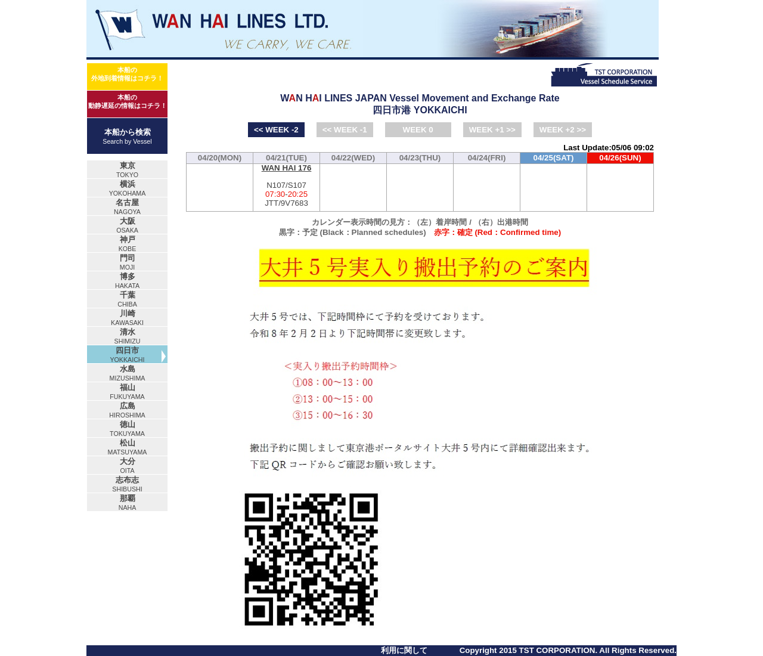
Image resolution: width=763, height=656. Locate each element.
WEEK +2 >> (562, 129)
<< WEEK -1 (344, 129)
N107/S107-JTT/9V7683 (286, 186)
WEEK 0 (418, 129)
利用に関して (404, 650)
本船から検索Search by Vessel (127, 136)
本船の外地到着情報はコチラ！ (127, 74)
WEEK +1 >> (492, 129)
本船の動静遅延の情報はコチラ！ (127, 101)
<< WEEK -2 (276, 129)
